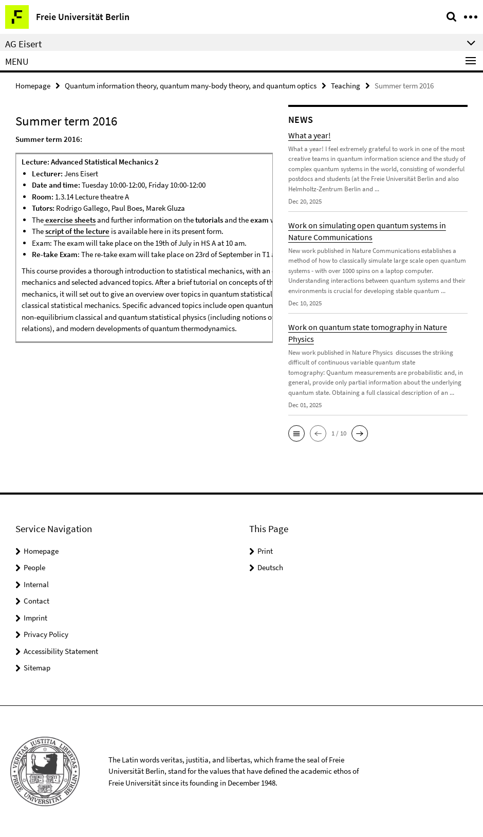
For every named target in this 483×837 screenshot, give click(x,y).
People (34, 567)
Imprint (35, 618)
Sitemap (37, 667)
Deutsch (270, 567)
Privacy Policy (46, 634)
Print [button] (265, 551)
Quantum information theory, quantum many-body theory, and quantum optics (191, 85)
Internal (36, 584)
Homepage (32, 85)
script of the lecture (77, 231)
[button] (296, 433)
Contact (36, 601)
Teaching (345, 85)
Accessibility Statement (61, 651)
